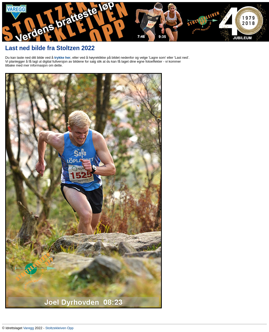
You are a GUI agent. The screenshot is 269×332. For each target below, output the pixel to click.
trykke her (62, 57)
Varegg (28, 328)
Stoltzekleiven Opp (59, 328)
